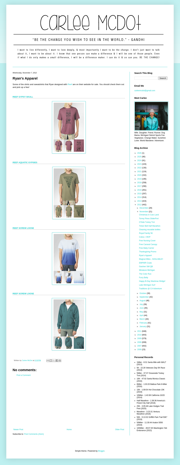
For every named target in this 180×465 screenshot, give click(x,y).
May (142, 312)
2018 (139, 182)
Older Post (119, 429)
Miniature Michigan (147, 270)
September (144, 297)
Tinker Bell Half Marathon (149, 226)
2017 (139, 186)
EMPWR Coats (145, 263)
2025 (139, 157)
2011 (139, 331)
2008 (139, 342)
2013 (139, 201)
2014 (139, 197)
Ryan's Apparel (145, 255)
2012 (139, 205)
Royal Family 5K (146, 233)
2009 (139, 338)
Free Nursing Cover (147, 241)
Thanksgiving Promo (147, 252)
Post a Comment (24, 375)
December (144, 208)
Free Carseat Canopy (148, 244)
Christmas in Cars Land (149, 215)
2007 (139, 346)
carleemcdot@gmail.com (144, 90)
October (143, 293)
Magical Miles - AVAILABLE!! (151, 259)
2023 (139, 164)
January (143, 326)
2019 (139, 179)
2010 (139, 335)
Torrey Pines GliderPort (149, 218)
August (143, 300)
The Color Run (145, 274)
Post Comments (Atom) (34, 434)
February (144, 323)
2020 (139, 175)
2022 (139, 168)
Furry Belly (143, 277)
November (144, 211)
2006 (139, 349)
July (141, 304)
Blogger (101, 451)
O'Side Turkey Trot (147, 222)
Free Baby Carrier (146, 248)
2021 (139, 171)
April (142, 315)
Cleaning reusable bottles (149, 229)
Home (69, 429)
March (142, 319)
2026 (139, 153)
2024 (139, 160)
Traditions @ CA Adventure (150, 288)
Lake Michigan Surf (147, 285)
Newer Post (18, 429)
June (142, 308)
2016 (139, 190)
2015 (139, 194)
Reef (70, 84)
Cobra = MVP (144, 237)
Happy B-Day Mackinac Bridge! (152, 281)
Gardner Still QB (146, 266)
